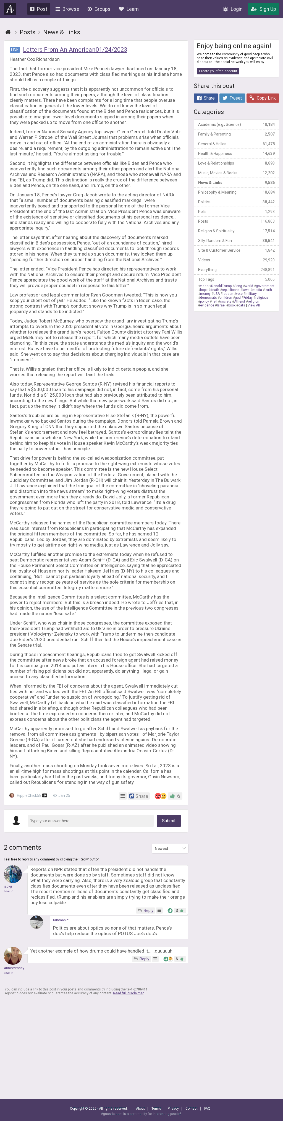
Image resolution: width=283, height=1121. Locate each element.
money (205, 294)
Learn (129, 9)
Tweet (232, 98)
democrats (208, 298)
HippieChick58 (28, 795)
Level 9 (8, 972)
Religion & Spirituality (236, 231)
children (226, 298)
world (249, 286)
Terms (156, 1108)
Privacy (173, 1108)
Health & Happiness (236, 153)
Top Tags (236, 279)
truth (268, 290)
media (257, 290)
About (140, 1108)
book (231, 305)
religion (253, 301)
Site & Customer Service (236, 250)
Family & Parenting (236, 134)
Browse (67, 9)
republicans (231, 290)
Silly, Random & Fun (236, 240)
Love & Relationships (236, 163)
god (238, 298)
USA (216, 294)
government (265, 286)
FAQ (207, 1108)
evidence (207, 305)
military (251, 294)
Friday (248, 298)
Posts (236, 221)
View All (254, 305)
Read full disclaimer (128, 993)
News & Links (236, 182)
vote (239, 294)
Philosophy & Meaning (236, 192)
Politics (236, 202)
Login (233, 9)
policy (204, 301)
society (225, 301)
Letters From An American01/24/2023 (75, 49)
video (204, 286)
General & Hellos (236, 144)
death (214, 290)
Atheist (239, 301)
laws (246, 290)
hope (204, 290)
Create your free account (218, 71)
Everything (236, 269)
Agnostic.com (10, 9)
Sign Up (263, 9)
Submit (168, 820)
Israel (221, 305)
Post (38, 9)
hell (214, 301)
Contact (191, 1108)
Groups (99, 9)
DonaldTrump (221, 286)
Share (206, 98)
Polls (236, 211)
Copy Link (263, 98)
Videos (236, 260)
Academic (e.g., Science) (236, 124)
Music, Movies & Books (236, 173)
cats (241, 305)
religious (262, 298)
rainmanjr (60, 920)
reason (227, 294)
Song (238, 286)
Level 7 (8, 891)
